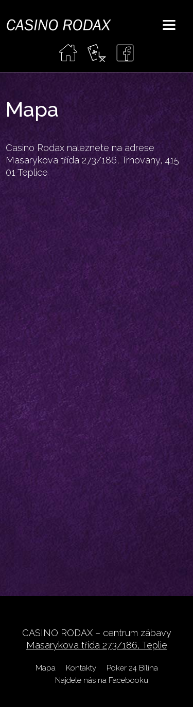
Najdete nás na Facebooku (101, 680)
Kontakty (81, 668)
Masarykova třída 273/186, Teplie (96, 645)
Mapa (46, 668)
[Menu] (169, 24)
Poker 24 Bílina (132, 668)
